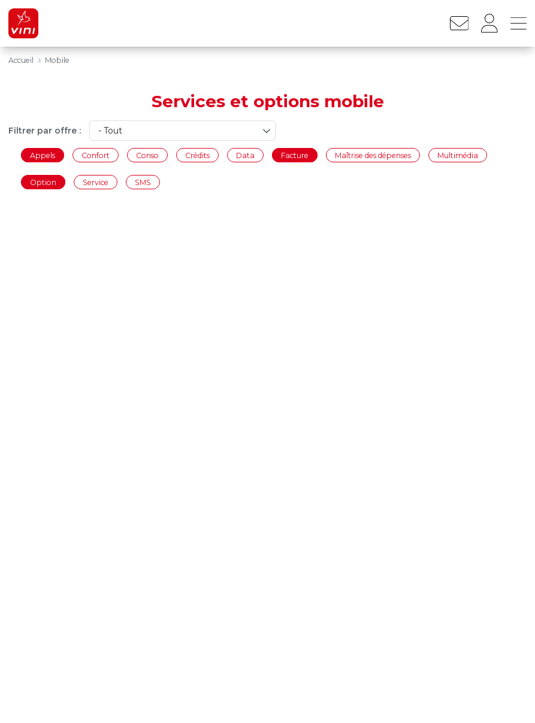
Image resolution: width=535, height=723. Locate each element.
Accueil (21, 60)
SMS (143, 182)
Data (245, 154)
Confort (95, 154)
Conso (147, 154)
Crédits (197, 154)
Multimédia (457, 154)
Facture (295, 154)
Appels (42, 154)
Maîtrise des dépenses (373, 154)
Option (43, 182)
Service (95, 182)
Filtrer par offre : (44, 130)
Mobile (57, 60)
